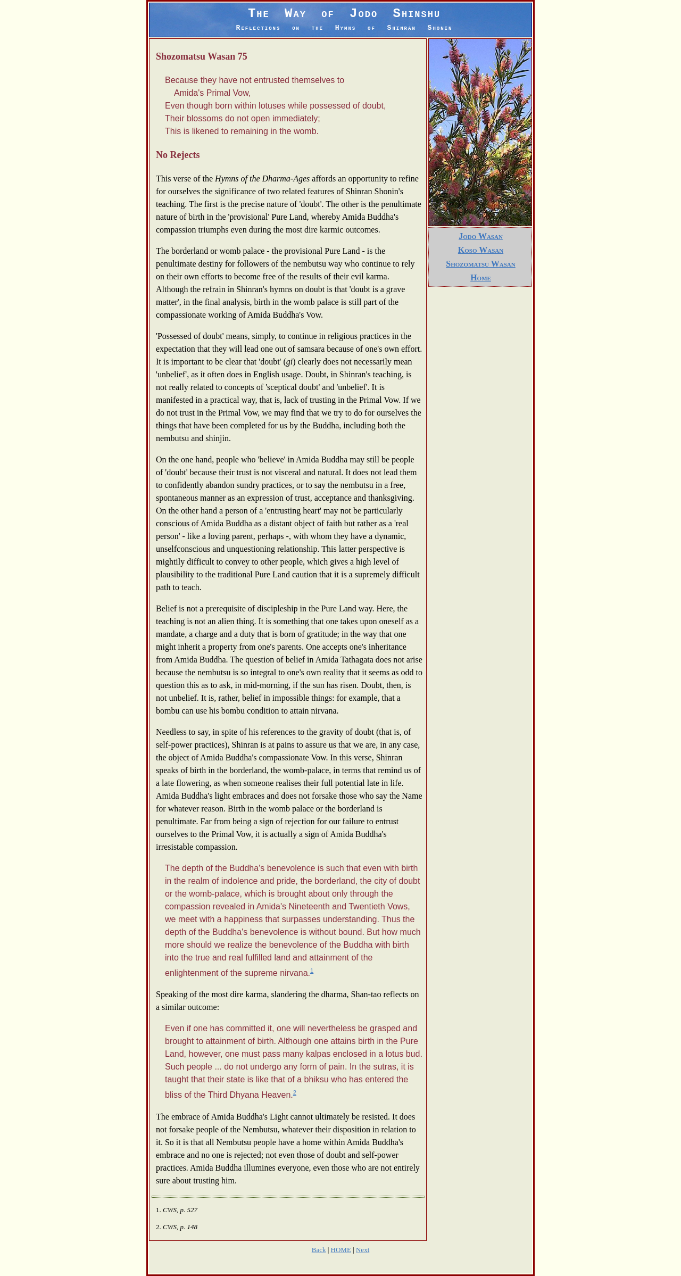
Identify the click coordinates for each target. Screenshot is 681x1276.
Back (319, 1250)
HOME (341, 1250)
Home (480, 277)
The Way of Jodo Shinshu (344, 19)
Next (362, 1250)
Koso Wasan (480, 249)
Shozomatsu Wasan (480, 263)
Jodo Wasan (481, 236)
